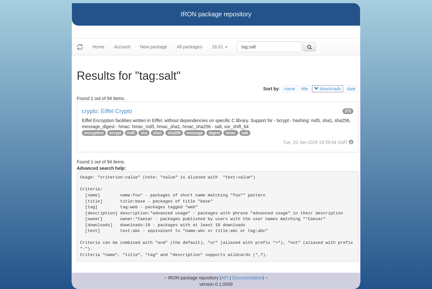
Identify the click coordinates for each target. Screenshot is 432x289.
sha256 (174, 133)
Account (122, 46)
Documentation (247, 277)
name (289, 88)
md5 (131, 133)
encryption (94, 133)
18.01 (220, 46)
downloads (327, 88)
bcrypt (115, 133)
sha (144, 133)
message (194, 133)
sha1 (157, 133)
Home (98, 46)
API (225, 277)
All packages (189, 46)
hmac (231, 133)
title (304, 88)
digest (214, 133)
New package (153, 46)
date (351, 88)
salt (245, 133)
